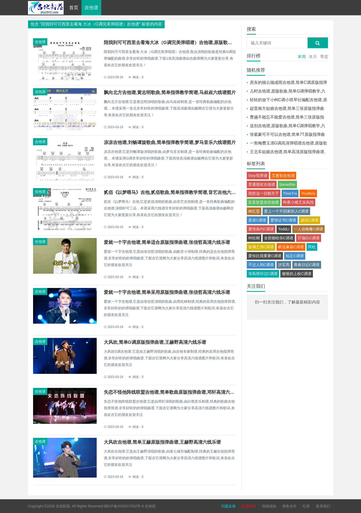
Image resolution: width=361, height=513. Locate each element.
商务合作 (289, 506)
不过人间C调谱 (261, 264)
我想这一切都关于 (263, 193)
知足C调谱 (295, 256)
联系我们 (323, 506)
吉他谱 (91, 7)
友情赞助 (249, 506)
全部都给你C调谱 (279, 238)
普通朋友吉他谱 (261, 184)
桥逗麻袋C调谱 (291, 247)
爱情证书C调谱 (283, 220)
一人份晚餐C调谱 (308, 229)
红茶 (306, 506)
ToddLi (283, 229)
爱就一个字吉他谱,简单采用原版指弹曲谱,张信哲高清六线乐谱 (167, 292)
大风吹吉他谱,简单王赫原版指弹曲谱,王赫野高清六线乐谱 (162, 442)
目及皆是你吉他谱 (263, 202)
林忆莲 (254, 211)
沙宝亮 (284, 264)
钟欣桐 (254, 238)
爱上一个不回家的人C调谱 (286, 211)
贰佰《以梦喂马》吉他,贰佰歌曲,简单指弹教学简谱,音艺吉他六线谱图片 (177, 192)
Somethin (287, 184)
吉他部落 (63, 506)
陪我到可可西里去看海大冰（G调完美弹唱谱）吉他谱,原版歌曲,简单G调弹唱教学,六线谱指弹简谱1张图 (209, 42)
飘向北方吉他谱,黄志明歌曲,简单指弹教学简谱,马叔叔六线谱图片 (170, 92)
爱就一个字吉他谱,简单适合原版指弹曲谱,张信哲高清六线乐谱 (167, 242)
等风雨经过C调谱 (263, 273)
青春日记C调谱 (307, 264)
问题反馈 (228, 506)
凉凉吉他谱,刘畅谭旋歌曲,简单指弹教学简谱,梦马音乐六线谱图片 (170, 142)
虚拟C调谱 (309, 220)
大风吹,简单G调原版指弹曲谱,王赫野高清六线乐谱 (155, 342)
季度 (324, 57)
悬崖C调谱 (257, 220)
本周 (302, 57)
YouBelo (308, 193)
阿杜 (312, 247)
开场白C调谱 (309, 238)
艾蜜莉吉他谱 (283, 175)
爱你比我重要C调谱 (265, 256)
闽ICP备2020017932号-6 (124, 506)
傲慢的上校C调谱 (296, 273)
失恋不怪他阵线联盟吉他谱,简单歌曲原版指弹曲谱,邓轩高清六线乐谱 (174, 392)
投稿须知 (269, 506)
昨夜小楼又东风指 (298, 202)
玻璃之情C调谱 (261, 247)
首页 (73, 7)
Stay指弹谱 (257, 175)
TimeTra (290, 193)
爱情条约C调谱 (261, 229)
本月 (313, 57)
